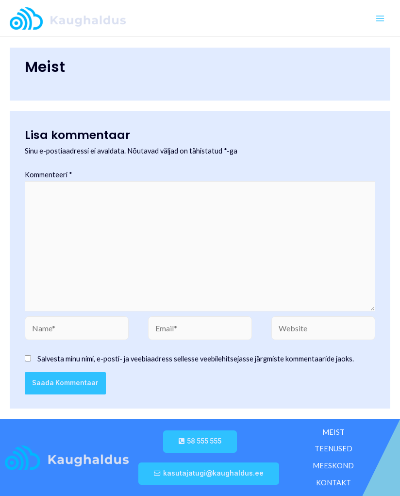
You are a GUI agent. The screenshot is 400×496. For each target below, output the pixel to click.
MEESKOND (333, 466)
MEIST (333, 432)
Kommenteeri (48, 175)
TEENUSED (333, 449)
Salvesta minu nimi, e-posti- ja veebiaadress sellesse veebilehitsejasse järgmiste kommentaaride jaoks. (195, 359)
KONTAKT (333, 483)
